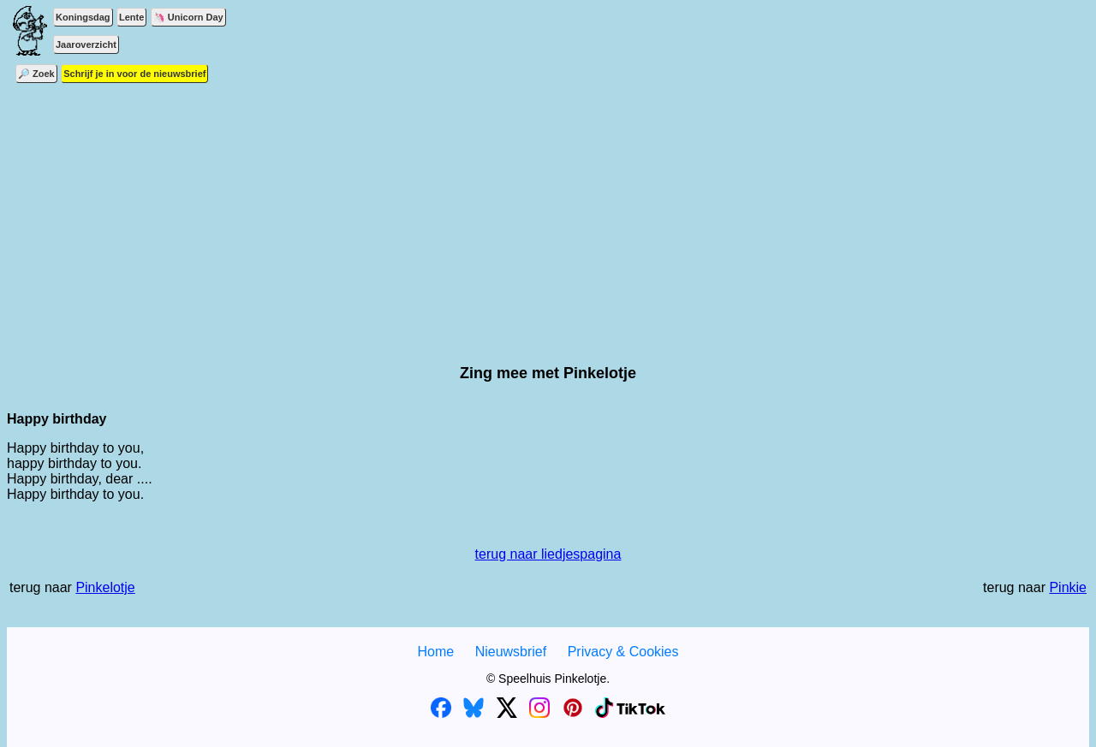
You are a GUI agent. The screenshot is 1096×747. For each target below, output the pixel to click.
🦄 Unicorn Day (188, 17)
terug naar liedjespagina (548, 554)
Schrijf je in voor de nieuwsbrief (134, 73)
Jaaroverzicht (86, 44)
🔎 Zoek (36, 73)
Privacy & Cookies (623, 651)
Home (435, 651)
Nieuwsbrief (511, 651)
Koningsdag (83, 17)
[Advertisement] (548, 202)
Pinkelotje (104, 587)
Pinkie (1068, 587)
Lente (131, 17)
